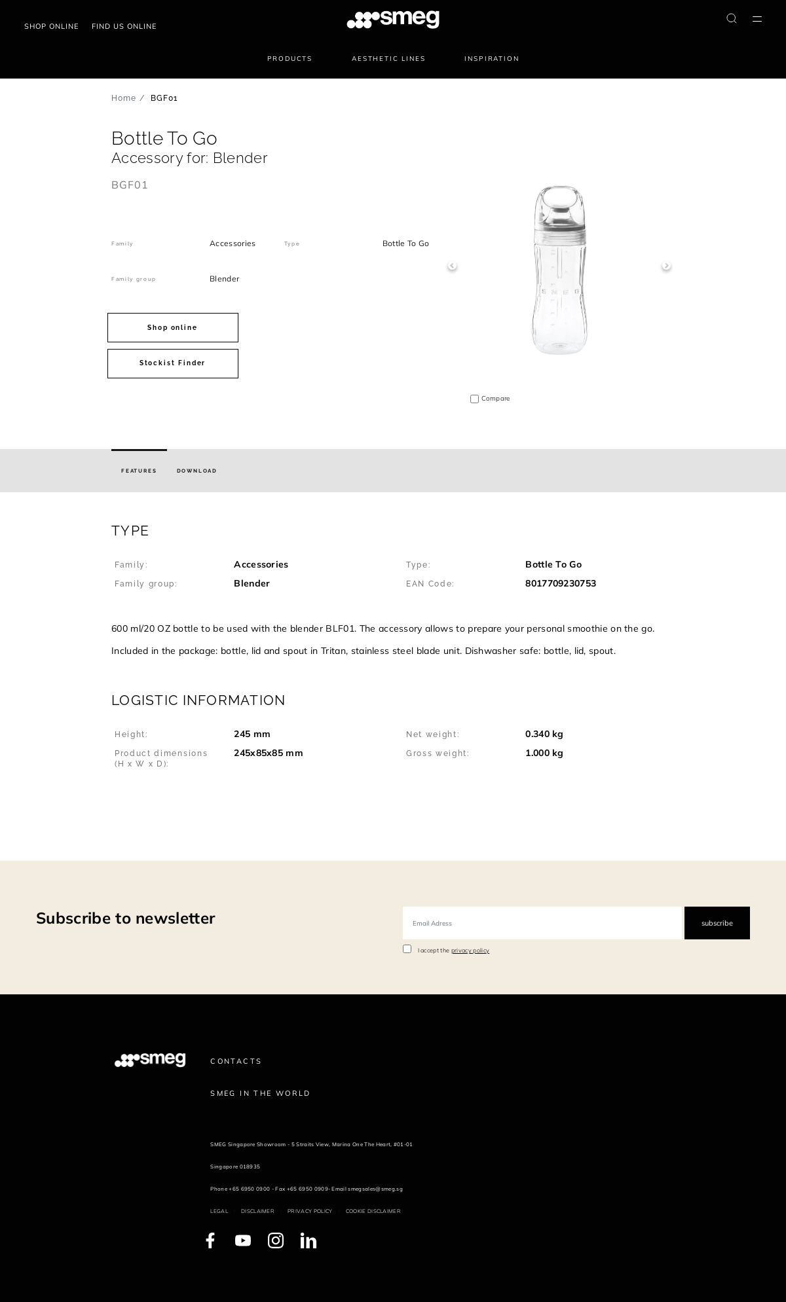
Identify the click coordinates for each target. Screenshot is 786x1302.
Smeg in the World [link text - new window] (260, 1093)
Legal (219, 1211)
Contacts (236, 1061)
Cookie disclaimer (373, 1211)
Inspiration (491, 58)
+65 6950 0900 (249, 1188)
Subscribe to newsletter (125, 918)
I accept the (454, 950)
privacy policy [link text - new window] (470, 950)
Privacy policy (310, 1211)
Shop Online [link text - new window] (51, 26)
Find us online (124, 26)
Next (666, 265)
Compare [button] (495, 398)
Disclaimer (257, 1211)
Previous (452, 265)
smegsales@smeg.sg (375, 1188)
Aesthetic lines (388, 58)
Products (290, 58)
